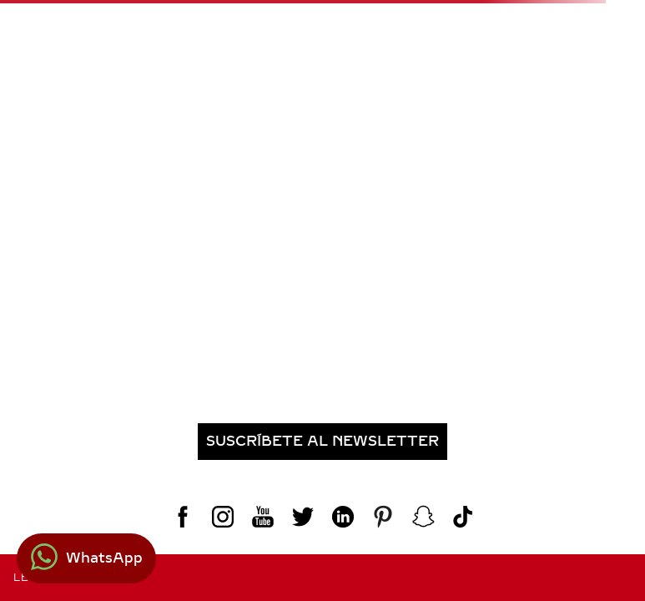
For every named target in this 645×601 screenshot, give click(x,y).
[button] (322, 441)
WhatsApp (104, 558)
